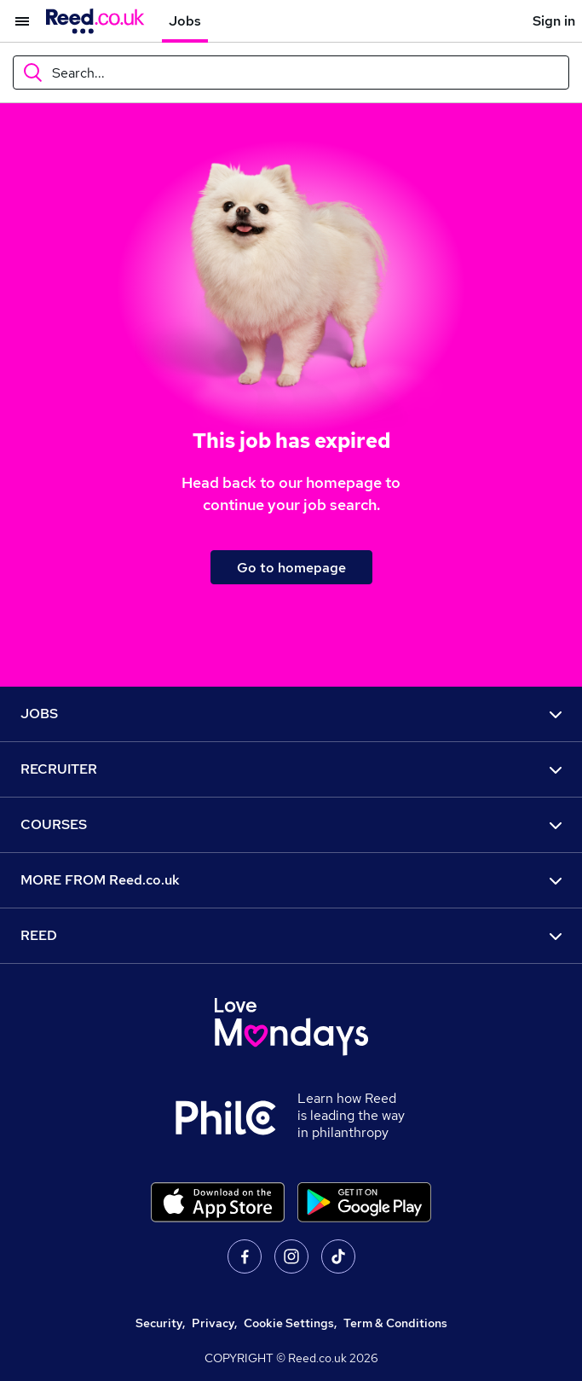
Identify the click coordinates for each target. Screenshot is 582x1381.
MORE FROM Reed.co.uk (291, 880)
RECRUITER (291, 769)
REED (291, 935)
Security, (160, 1323)
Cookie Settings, (290, 1323)
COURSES (291, 824)
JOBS (291, 713)
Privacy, (214, 1323)
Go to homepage (291, 568)
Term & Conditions (395, 1323)
